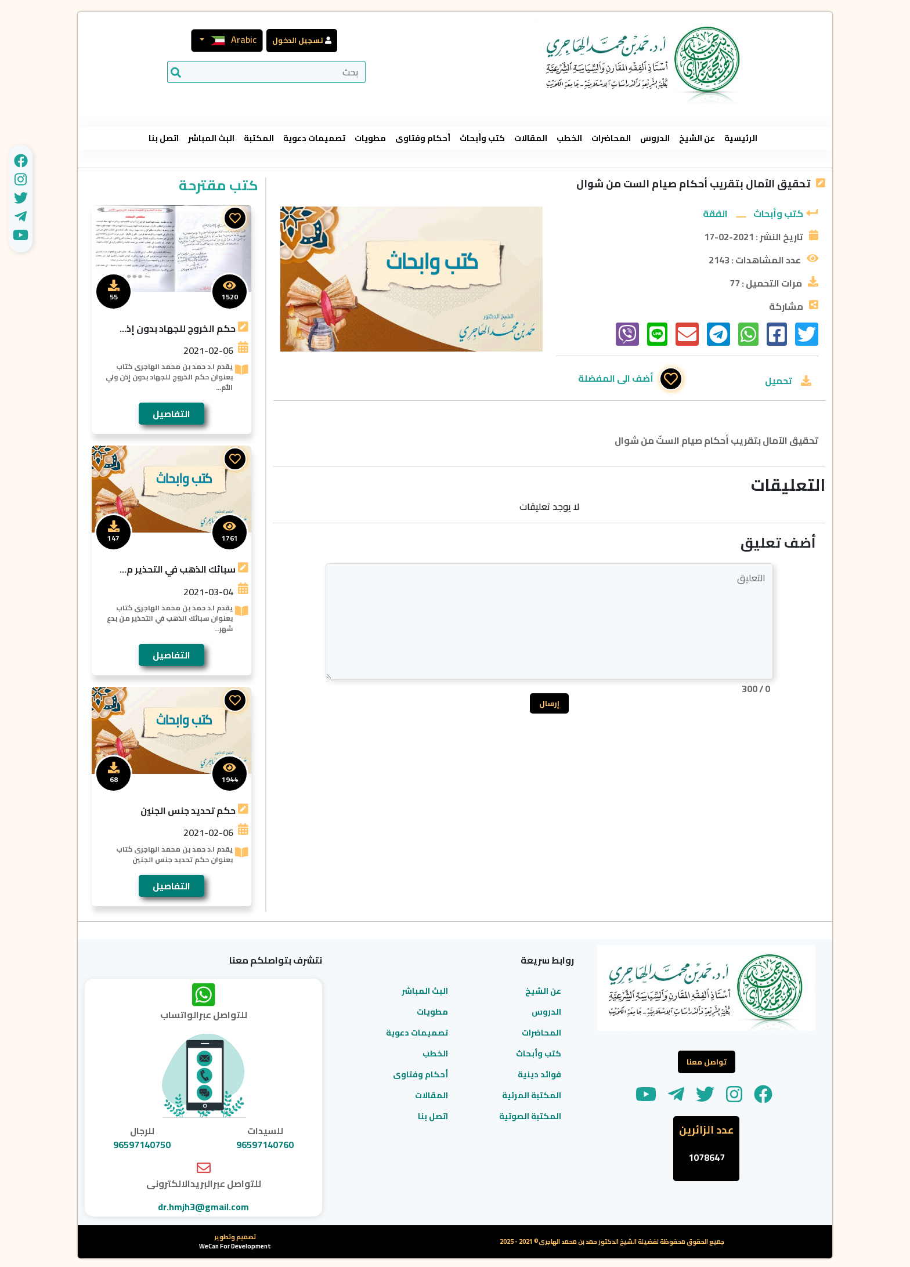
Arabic (230, 39)
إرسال (549, 703)
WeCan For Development (235, 1246)
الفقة (715, 213)
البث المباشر (211, 138)
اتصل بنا (164, 138)
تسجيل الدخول (297, 40)
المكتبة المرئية (531, 1095)
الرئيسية (740, 138)
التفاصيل (171, 413)
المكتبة (259, 138)
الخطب (569, 138)
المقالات (530, 138)
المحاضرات (611, 138)
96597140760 (265, 1144)
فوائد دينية (539, 1074)
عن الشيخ (697, 138)
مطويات (370, 138)
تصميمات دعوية (314, 138)
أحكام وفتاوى (422, 138)
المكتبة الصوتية (530, 1116)
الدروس (655, 138)
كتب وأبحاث (482, 138)
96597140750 (142, 1144)
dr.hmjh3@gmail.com (203, 1206)
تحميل (778, 380)
